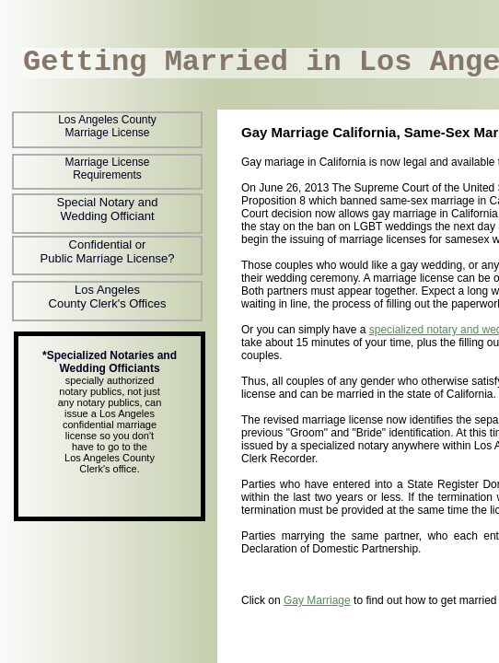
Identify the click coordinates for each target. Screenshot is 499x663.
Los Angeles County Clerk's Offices (108, 296)
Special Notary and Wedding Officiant (107, 209)
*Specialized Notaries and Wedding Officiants (109, 362)
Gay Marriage (317, 600)
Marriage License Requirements (106, 168)
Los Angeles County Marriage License (107, 126)
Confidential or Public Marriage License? (108, 251)
